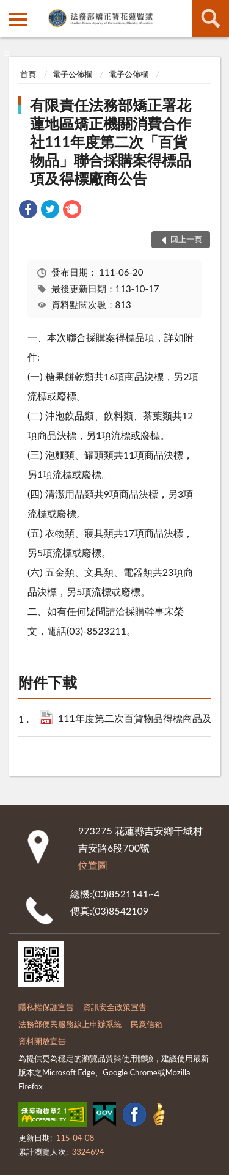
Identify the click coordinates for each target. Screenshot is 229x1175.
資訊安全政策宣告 (115, 1007)
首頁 (28, 74)
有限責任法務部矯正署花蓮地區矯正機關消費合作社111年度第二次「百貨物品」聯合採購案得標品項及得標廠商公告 (110, 141)
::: (10, 9)
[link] (28, 210)
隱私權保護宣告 (46, 1007)
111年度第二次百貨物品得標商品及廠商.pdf (140, 719)
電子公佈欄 (72, 74)
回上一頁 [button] (186, 239)
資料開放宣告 (42, 1041)
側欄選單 (18, 19)
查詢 (210, 18)
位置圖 (92, 865)
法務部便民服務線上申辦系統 (70, 1024)
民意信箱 (146, 1024)
